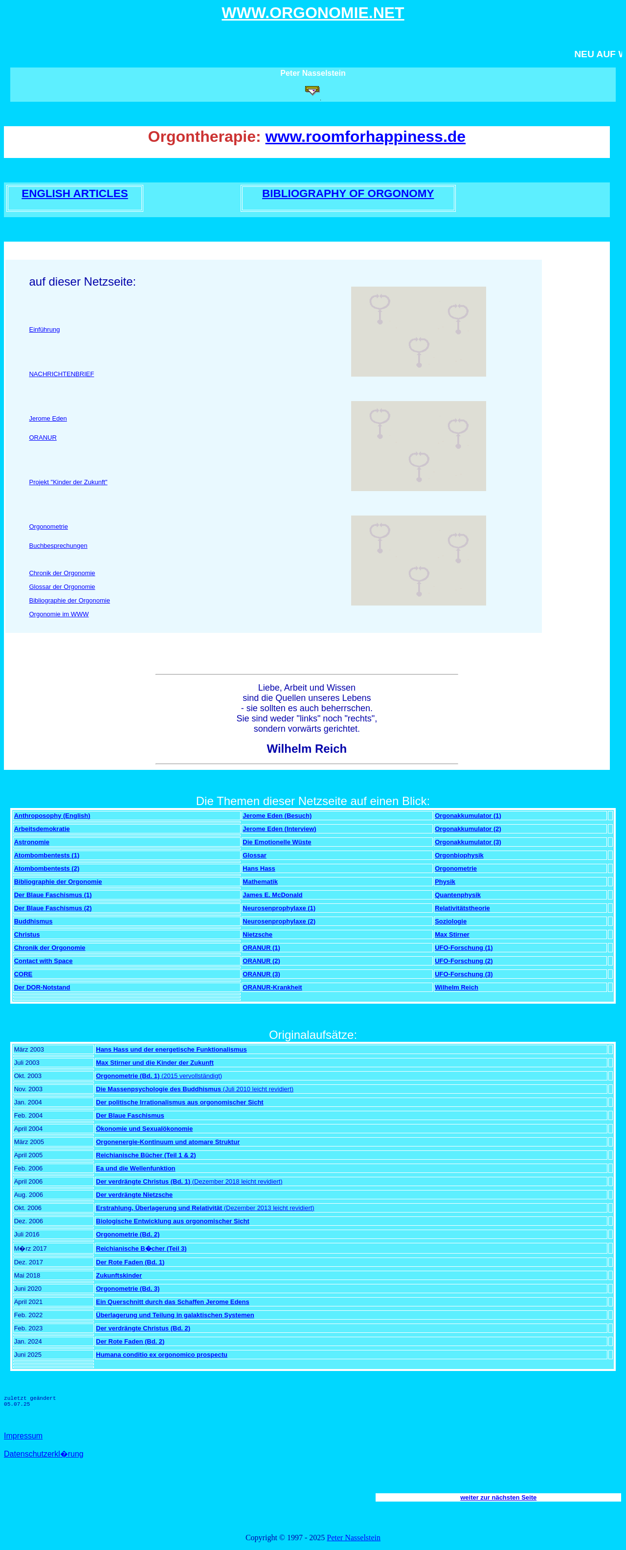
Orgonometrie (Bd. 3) (127, 1288)
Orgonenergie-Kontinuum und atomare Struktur (168, 1142)
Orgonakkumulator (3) (468, 842)
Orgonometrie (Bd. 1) (127, 1075)
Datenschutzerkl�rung (44, 1454)
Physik (445, 881)
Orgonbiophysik (459, 855)
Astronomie (31, 842)
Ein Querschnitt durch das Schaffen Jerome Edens (172, 1301)
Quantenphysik (458, 895)
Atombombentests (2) (47, 868)
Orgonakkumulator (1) (468, 815)
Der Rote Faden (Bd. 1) (130, 1262)
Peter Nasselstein (353, 1537)
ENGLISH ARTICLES (75, 193)
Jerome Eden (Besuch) (277, 815)
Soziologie (451, 921)
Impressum (23, 1436)
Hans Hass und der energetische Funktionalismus (171, 1049)
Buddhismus (33, 921)
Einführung (44, 329)
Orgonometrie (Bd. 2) (127, 1234)
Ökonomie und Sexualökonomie (144, 1128)
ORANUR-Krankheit (272, 987)
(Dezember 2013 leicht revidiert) (268, 1208)
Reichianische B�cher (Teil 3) (141, 1248)
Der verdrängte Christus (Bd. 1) (143, 1181)
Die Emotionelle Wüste (277, 842)
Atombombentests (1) (47, 855)
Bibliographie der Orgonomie (69, 600)
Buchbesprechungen (58, 545)
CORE (23, 974)
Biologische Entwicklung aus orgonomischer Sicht (172, 1221)
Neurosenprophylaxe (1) (279, 908)
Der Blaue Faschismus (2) (53, 908)
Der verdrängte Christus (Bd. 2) (143, 1328)
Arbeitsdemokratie (42, 828)
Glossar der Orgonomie (62, 586)
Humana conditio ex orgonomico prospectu (161, 1354)
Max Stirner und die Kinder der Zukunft (155, 1062)
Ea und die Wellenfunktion (135, 1168)
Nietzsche (257, 934)
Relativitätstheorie (462, 908)
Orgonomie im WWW (59, 614)
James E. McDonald (272, 895)
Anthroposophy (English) (52, 815)
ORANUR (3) (261, 974)
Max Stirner (452, 934)
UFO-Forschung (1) (463, 947)
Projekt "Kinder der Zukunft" (68, 482)
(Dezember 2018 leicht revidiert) (236, 1181)
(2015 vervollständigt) (190, 1075)
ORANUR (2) (261, 961)
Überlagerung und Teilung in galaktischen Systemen (175, 1315)
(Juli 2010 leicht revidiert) (257, 1089)
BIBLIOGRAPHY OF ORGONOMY (348, 193)
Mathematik (260, 881)
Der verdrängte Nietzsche (134, 1194)
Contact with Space (43, 961)
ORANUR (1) (261, 947)
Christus (27, 934)
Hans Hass (259, 868)
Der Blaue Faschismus (130, 1115)
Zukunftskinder (119, 1275)
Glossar (254, 855)
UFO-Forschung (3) (463, 974)
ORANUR (42, 437)
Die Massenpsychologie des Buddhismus (158, 1089)
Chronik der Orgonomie (62, 573)
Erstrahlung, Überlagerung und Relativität (159, 1208)
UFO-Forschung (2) (463, 961)
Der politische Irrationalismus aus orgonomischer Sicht (179, 1102)
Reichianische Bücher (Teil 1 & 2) (146, 1155)
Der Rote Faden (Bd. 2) (130, 1341)
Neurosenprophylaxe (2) (279, 921)
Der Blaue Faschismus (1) (53, 895)
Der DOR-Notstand (42, 987)
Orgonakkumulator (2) (468, 828)
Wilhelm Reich (456, 987)
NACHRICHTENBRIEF (61, 374)
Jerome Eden (48, 418)
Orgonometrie (48, 526)
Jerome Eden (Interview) (279, 828)
